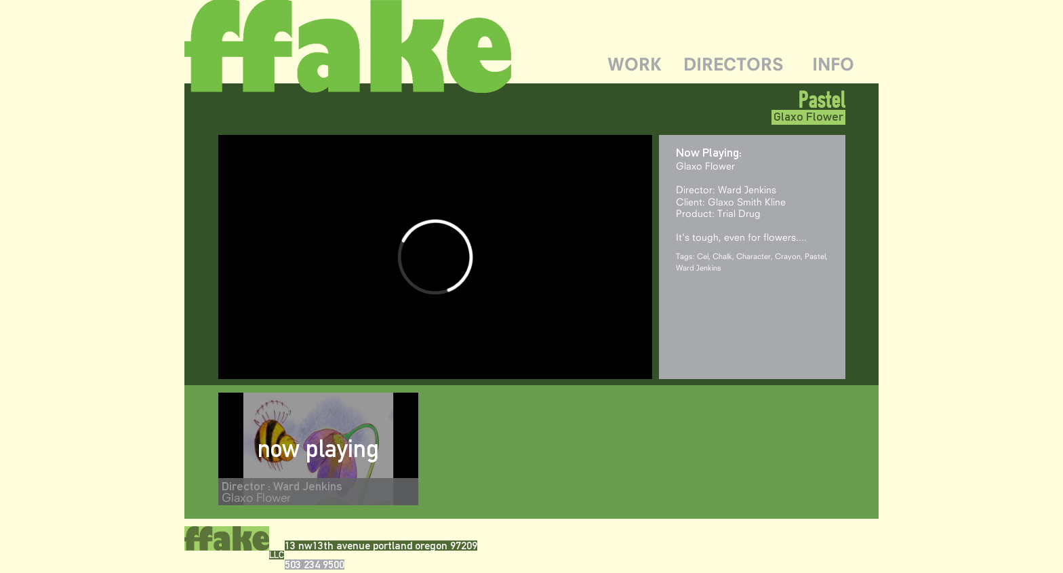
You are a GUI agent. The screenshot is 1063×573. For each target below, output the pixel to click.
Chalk (722, 256)
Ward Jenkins (698, 267)
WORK (634, 64)
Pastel (815, 256)
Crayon (788, 256)
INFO (833, 64)
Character (753, 256)
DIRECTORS (733, 64)
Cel (702, 256)
